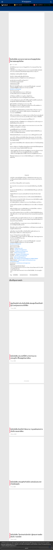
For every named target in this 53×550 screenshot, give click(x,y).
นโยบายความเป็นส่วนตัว (6, 544)
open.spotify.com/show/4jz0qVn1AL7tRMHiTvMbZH (26, 258)
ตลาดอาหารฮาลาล (23, 274)
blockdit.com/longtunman (21, 249)
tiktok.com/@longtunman (20, 257)
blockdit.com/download (15, 89)
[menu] (2, 1)
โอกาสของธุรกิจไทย (34, 274)
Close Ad (27, 175)
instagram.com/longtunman (22, 254)
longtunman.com (19, 248)
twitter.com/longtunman (19, 252)
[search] (51, 1)
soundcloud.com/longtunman (23, 263)
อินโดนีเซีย (15, 274)
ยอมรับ (26, 548)
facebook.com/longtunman (21, 251)
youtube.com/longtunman (21, 255)
